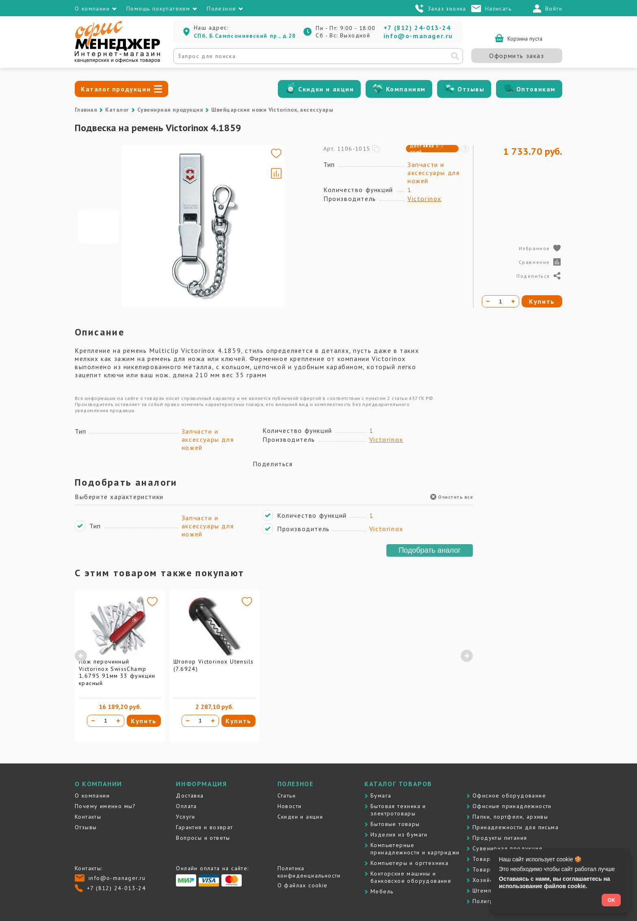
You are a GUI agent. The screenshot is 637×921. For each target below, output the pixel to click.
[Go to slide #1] (98, 226)
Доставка (190, 795)
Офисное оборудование (509, 795)
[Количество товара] (105, 721)
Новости (289, 806)
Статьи (286, 795)
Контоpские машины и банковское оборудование (410, 877)
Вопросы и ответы (203, 837)
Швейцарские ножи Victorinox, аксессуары (272, 109)
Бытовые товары (395, 824)
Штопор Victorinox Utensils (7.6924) (213, 665)
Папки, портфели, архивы (510, 816)
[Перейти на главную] (117, 61)
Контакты (88, 816)
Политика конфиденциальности (309, 872)
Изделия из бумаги (399, 834)
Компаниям (406, 89)
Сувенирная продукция (170, 109)
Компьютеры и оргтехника (409, 863)
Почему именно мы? (105, 806)
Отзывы (471, 89)
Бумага (380, 795)
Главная (86, 109)
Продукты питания (499, 837)
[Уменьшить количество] (93, 720)
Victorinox (424, 199)
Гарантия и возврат (204, 827)
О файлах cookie (302, 885)
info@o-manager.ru (418, 36)
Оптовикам (536, 89)
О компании (92, 795)
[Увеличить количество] (118, 720)
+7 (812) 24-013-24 (417, 28)
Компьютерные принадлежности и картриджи (414, 848)
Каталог (117, 109)
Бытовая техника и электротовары (398, 809)
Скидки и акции (326, 89)
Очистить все (451, 497)
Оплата (186, 806)
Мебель (381, 891)
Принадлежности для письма (515, 827)
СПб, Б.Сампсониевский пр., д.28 (245, 35)
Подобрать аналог (430, 550)
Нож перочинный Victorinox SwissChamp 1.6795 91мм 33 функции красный (117, 672)
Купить (144, 721)
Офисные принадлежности (512, 806)
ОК (611, 900)
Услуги (185, 816)
